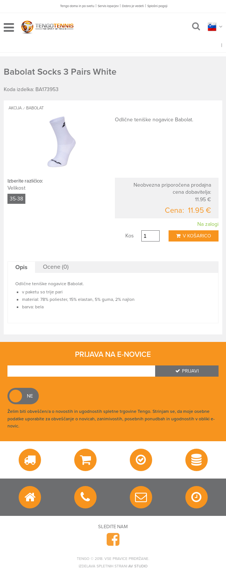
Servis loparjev (108, 6)
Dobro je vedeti (133, 6)
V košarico (193, 236)
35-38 (16, 199)
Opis (21, 267)
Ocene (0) (56, 267)
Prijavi (187, 371)
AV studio (138, 566)
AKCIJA (15, 108)
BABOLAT (35, 108)
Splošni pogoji (157, 6)
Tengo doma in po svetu (77, 6)
